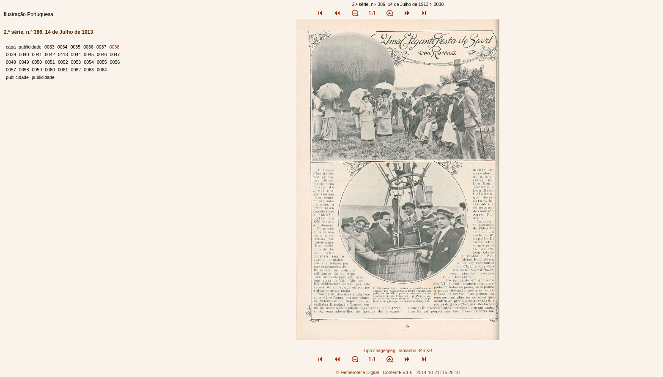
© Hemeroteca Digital (357, 372)
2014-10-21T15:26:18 (438, 372)
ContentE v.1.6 (398, 372)
